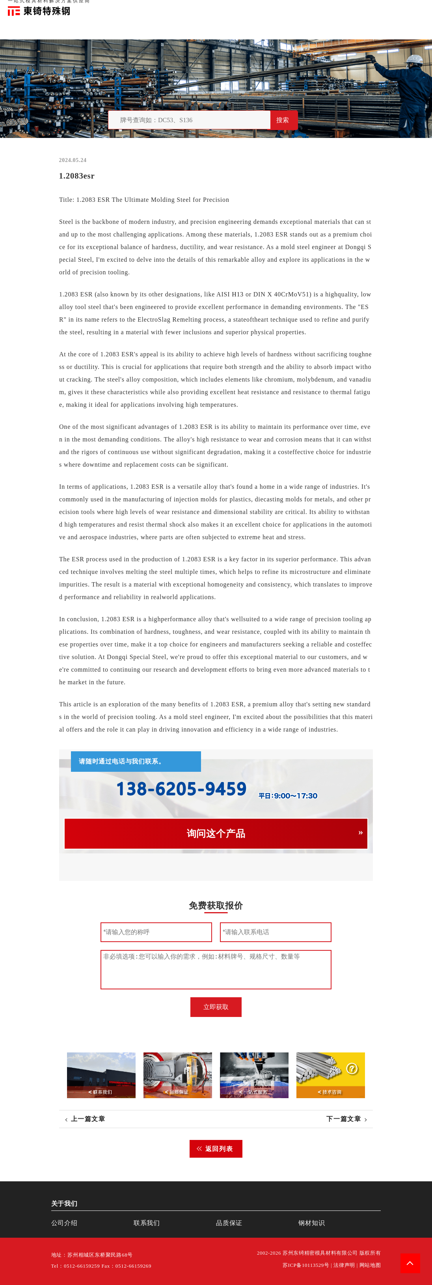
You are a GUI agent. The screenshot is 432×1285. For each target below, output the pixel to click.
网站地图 (370, 1265)
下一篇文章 (343, 1119)
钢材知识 (416, 8)
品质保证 (337, 8)
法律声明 (344, 1265)
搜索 (282, 120)
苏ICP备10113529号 (306, 1265)
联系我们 (362, 8)
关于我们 (313, 8)
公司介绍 (64, 1223)
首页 (294, 8)
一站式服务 (389, 8)
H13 (238, 294)
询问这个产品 (216, 834)
